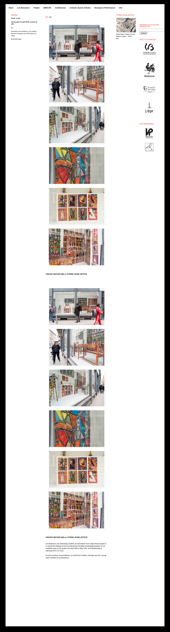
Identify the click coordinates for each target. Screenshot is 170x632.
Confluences (60, 8)
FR (47, 17)
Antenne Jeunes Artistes (80, 8)
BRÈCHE (47, 8)
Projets (37, 8)
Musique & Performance (105, 8)
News (11, 8)
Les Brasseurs (23, 8)
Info (120, 8)
